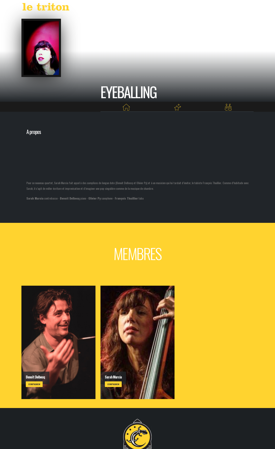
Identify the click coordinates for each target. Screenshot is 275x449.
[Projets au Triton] (177, 107)
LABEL (180, 8)
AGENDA (164, 8)
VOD (192, 8)
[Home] (126, 107)
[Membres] (228, 107)
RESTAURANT (209, 8)
